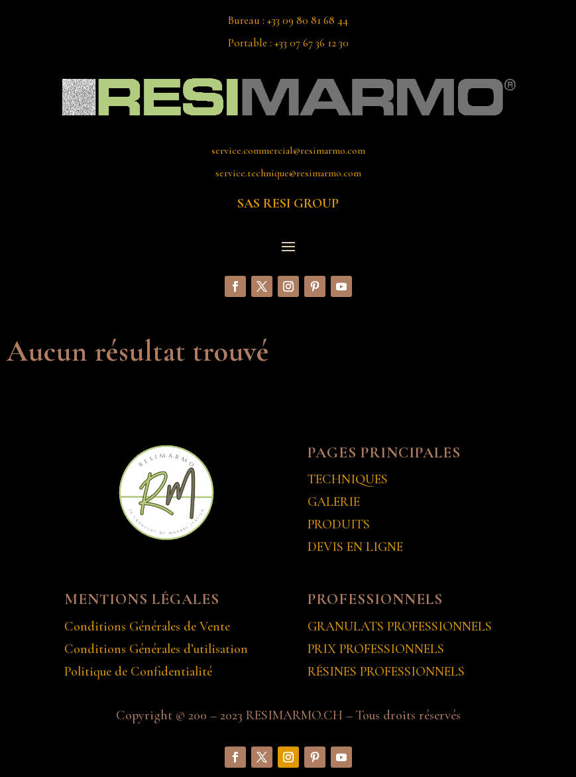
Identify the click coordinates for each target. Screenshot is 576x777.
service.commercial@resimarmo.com (288, 150)
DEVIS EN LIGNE (355, 547)
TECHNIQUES (348, 479)
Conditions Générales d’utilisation (156, 649)
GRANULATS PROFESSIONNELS (400, 626)
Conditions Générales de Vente (147, 626)
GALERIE (334, 502)
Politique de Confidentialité (138, 672)
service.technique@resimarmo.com (288, 173)
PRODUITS (339, 524)
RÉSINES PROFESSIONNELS (386, 672)
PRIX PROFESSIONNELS (376, 649)
